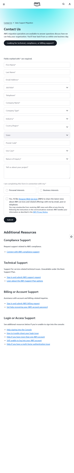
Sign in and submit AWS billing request (23, 303)
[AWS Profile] (69, 4)
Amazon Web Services (28, 199)
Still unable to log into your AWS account (24, 340)
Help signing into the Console (19, 329)
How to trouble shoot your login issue (23, 333)
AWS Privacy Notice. (40, 212)
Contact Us (8, 23)
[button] (30, 43)
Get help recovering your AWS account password (27, 307)
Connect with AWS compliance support (23, 252)
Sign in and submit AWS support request (24, 277)
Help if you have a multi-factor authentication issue (28, 344)
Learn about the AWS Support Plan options (25, 281)
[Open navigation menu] (4, 4)
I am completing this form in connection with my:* (25, 183)
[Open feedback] (71, 236)
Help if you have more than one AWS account (26, 337)
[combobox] (37, 87)
